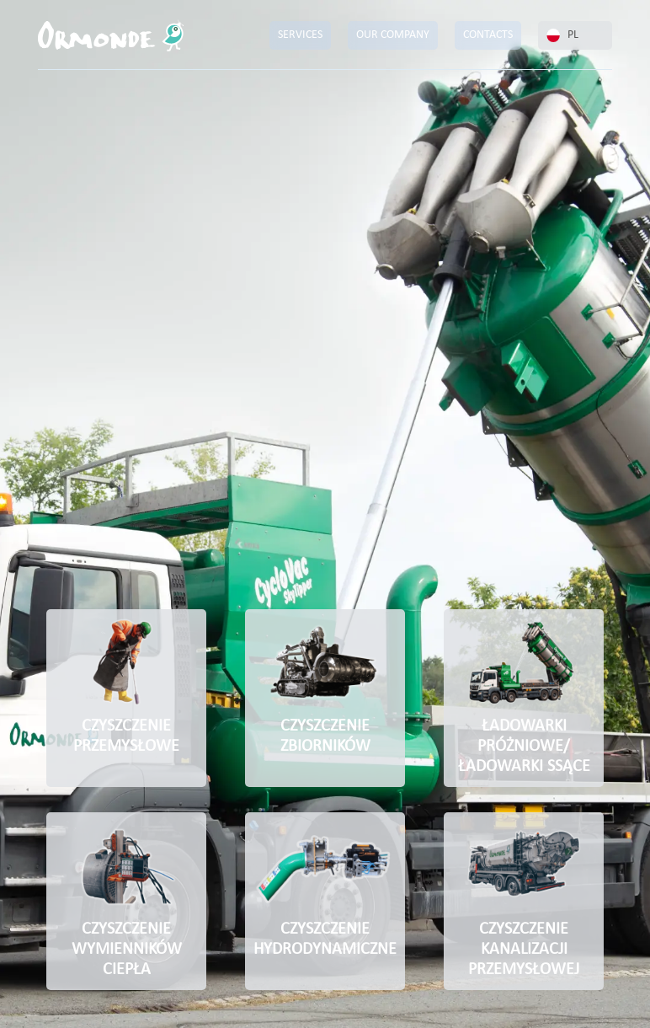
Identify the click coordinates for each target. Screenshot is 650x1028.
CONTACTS (488, 35)
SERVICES (300, 35)
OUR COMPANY (392, 35)
